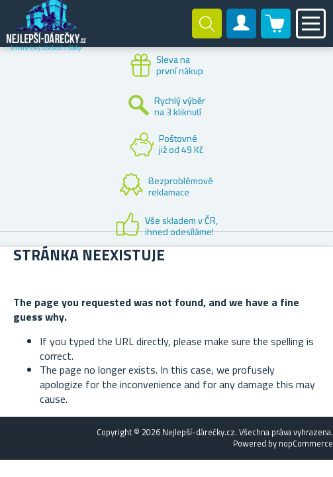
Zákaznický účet (241, 34)
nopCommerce (306, 443)
